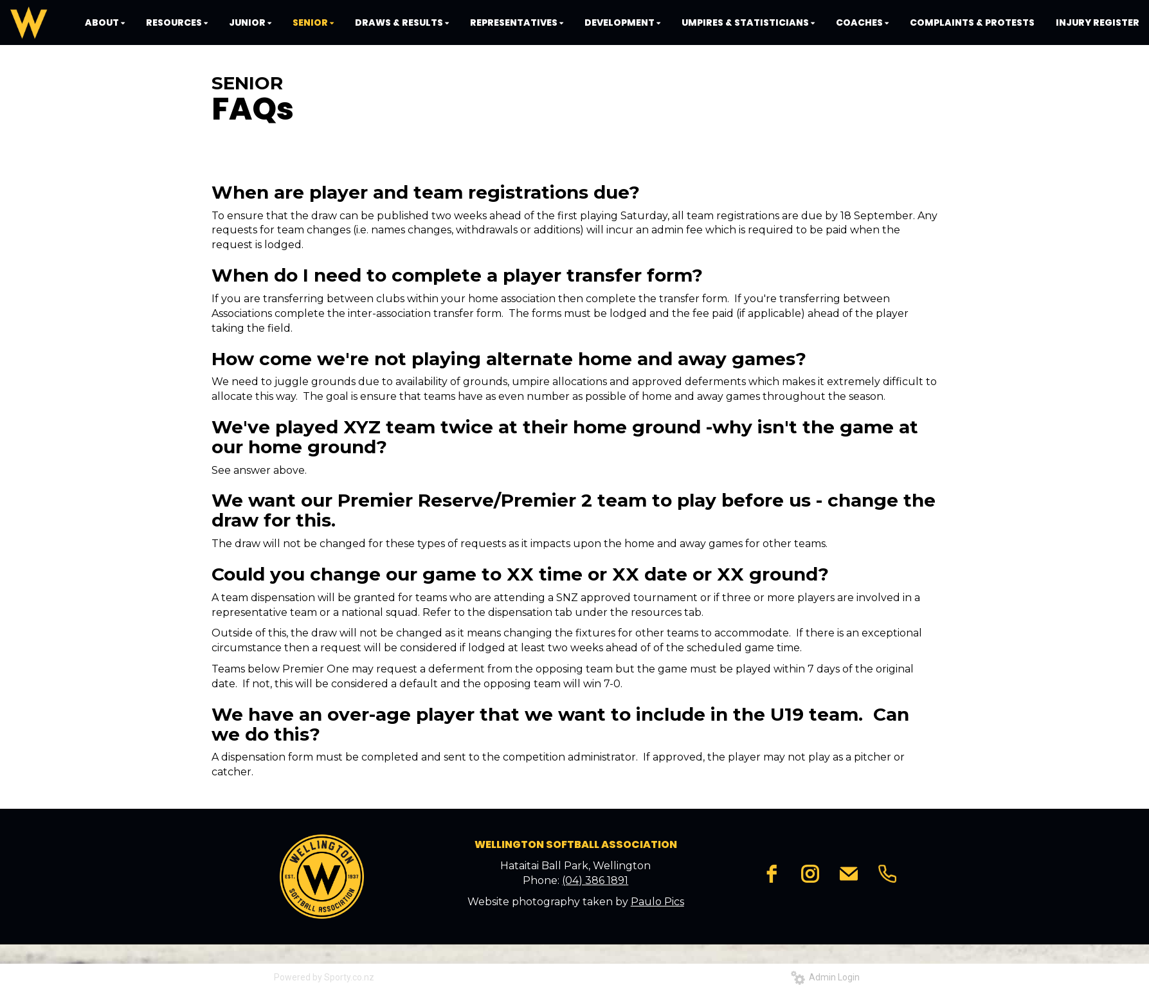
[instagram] (810, 873)
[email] (848, 873)
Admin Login (825, 977)
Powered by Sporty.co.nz (324, 977)
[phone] (887, 873)
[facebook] (771, 873)
